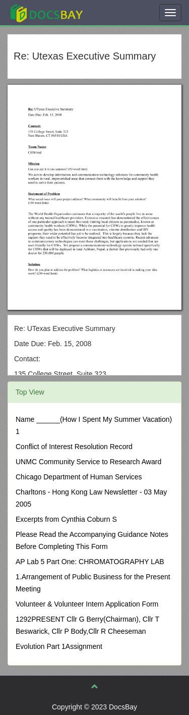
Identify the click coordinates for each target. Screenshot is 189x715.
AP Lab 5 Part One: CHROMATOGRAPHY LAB (90, 562)
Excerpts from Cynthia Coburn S (66, 519)
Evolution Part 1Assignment (59, 646)
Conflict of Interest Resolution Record (74, 447)
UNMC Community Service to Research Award (88, 462)
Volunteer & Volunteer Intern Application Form (87, 604)
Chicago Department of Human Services (79, 477)
